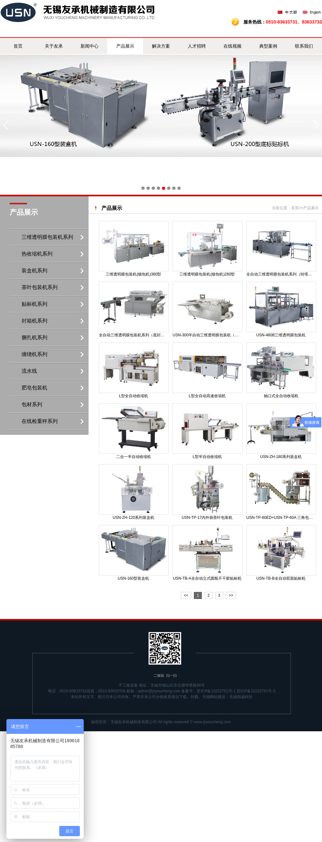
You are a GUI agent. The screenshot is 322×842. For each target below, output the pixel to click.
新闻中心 (89, 46)
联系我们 (304, 46)
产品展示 (125, 46)
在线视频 (232, 46)
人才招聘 (197, 46)
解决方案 (161, 46)
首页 (18, 46)
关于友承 (54, 46)
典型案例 (268, 46)
